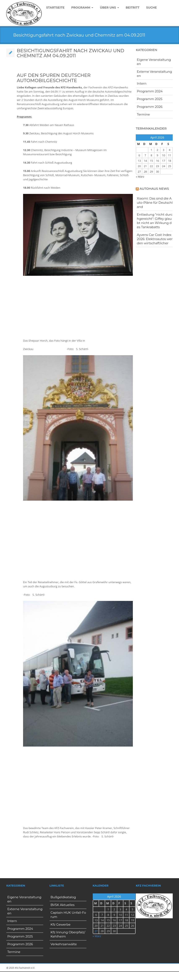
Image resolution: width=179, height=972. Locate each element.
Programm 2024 (149, 91)
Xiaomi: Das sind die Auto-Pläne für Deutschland (155, 202)
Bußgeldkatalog (63, 897)
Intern (141, 83)
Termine (143, 114)
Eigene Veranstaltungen (154, 62)
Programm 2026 (149, 107)
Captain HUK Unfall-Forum (68, 915)
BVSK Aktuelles (62, 905)
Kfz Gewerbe (61, 924)
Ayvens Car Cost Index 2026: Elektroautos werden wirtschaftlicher (154, 239)
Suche (151, 7)
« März (140, 176)
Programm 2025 (149, 99)
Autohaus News (154, 189)
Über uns (109, 7)
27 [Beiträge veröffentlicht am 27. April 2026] (139, 171)
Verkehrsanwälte (64, 944)
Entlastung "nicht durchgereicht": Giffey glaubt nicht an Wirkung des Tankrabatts (154, 220)
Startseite (55, 7)
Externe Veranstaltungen (154, 74)
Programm (82, 7)
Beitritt (133, 7)
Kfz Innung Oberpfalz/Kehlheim (68, 934)
